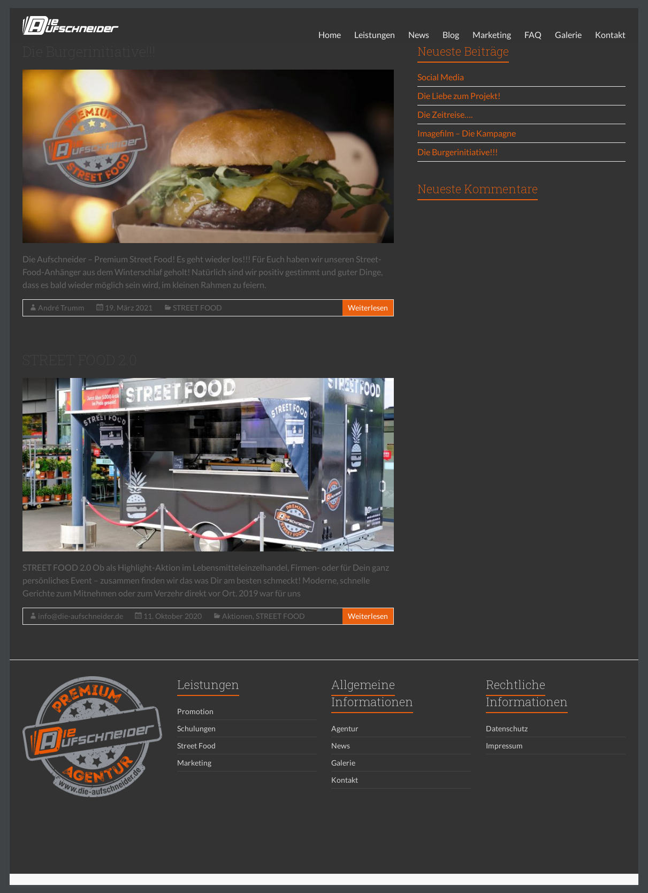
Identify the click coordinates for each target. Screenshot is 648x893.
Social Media (440, 77)
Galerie (568, 34)
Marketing (491, 34)
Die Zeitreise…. (444, 114)
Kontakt (610, 34)
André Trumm (61, 307)
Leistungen (374, 34)
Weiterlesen (368, 307)
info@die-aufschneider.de (80, 615)
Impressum (504, 745)
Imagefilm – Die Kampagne (466, 133)
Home (329, 34)
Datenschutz (507, 728)
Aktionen (237, 615)
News (418, 34)
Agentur (345, 728)
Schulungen (196, 728)
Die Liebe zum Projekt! (458, 95)
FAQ (533, 34)
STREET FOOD (197, 307)
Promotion (195, 711)
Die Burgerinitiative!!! (89, 51)
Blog (451, 34)
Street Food (196, 745)
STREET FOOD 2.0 (79, 360)
